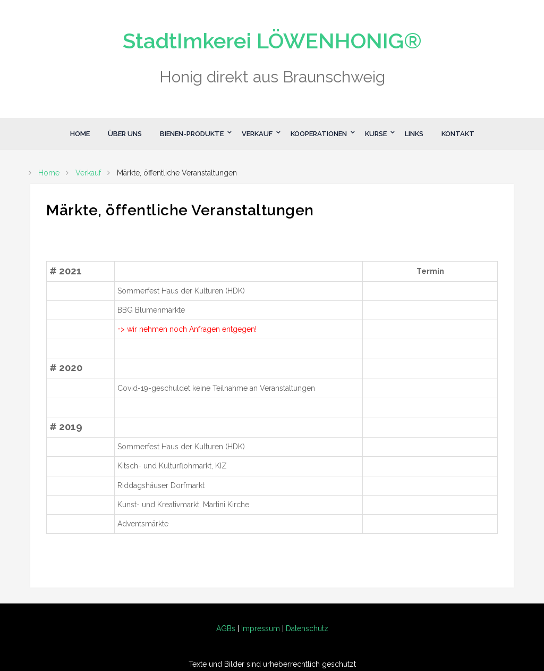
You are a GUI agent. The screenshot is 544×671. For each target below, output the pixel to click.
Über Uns (125, 134)
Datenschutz (307, 628)
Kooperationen (319, 134)
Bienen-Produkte (192, 134)
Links (414, 134)
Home (80, 134)
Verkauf (257, 134)
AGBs (225, 628)
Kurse (376, 134)
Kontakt (457, 134)
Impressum (260, 628)
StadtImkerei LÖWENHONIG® (272, 40)
